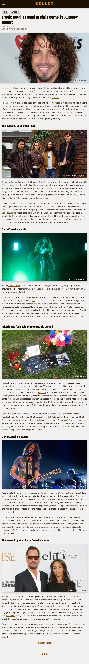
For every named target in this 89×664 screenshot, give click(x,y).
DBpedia (5, 213)
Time (64, 527)
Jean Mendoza (9, 27)
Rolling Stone (68, 389)
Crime (5, 12)
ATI (33, 300)
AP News (73, 627)
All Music (55, 97)
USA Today (10, 615)
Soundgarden (14, 285)
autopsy (27, 493)
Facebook (42, 392)
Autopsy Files (47, 493)
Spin (65, 420)
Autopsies (15, 12)
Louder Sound (70, 112)
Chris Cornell (7, 88)
